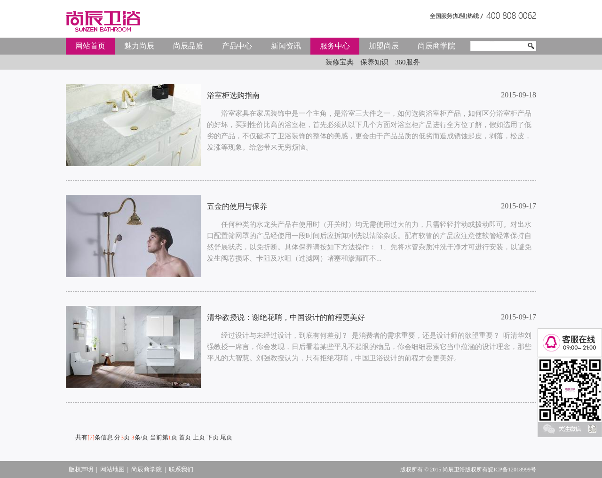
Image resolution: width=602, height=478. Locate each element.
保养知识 (374, 62)
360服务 (407, 62)
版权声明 (81, 469)
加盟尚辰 (384, 46)
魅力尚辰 (139, 46)
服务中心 (335, 46)
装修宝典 (339, 62)
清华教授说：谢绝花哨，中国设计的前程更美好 (286, 317)
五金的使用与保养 (237, 206)
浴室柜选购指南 (233, 95)
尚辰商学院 (436, 46)
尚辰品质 (188, 46)
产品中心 (237, 46)
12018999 (519, 469)
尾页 (226, 437)
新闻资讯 (286, 46)
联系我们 (181, 469)
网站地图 (112, 469)
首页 (185, 437)
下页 (212, 437)
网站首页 (90, 46)
